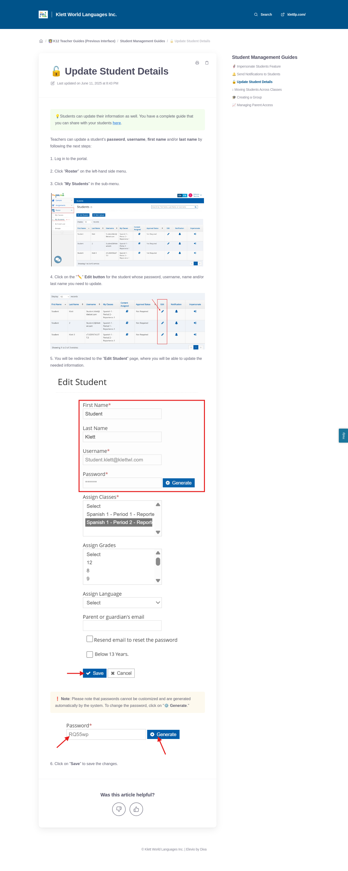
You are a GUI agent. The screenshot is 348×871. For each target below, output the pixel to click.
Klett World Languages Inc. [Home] (86, 14)
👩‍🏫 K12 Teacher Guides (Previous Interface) (82, 41)
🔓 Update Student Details (190, 41)
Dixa (203, 849)
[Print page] (197, 63)
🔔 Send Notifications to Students (256, 74)
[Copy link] (207, 63)
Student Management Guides (142, 41)
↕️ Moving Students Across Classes (257, 89)
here (117, 123)
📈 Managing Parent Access (252, 105)
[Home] (43, 14)
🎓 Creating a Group (247, 97)
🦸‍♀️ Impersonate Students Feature (256, 66)
